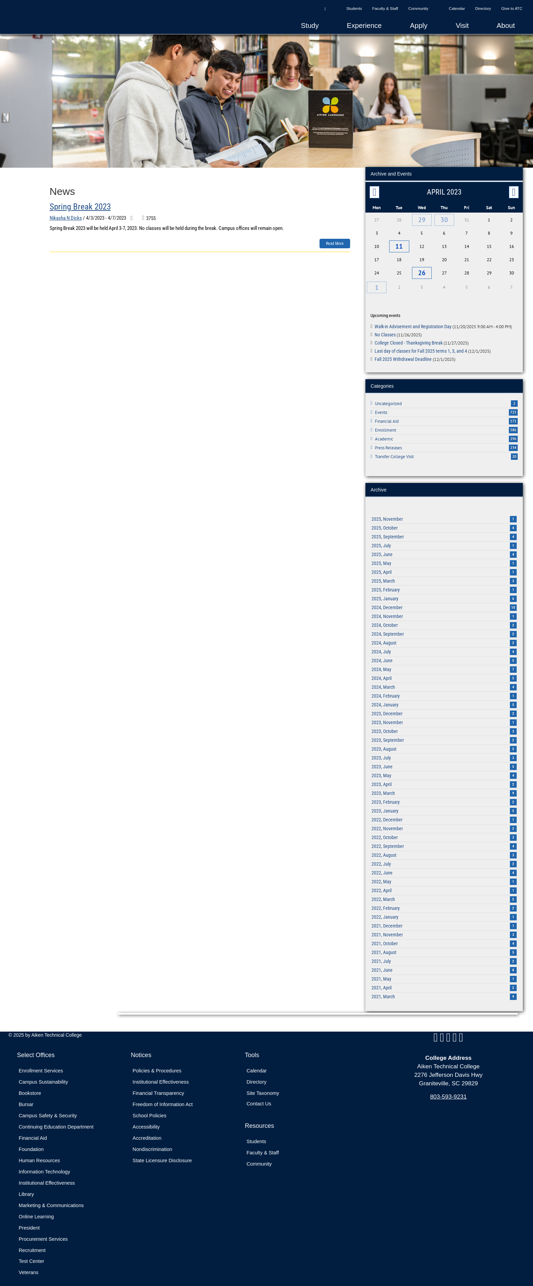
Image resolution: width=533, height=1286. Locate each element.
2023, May (444, 768)
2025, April (444, 565)
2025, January (444, 591)
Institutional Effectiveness (47, 1175)
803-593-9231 (448, 1089)
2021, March (444, 989)
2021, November (444, 927)
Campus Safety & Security (48, 1108)
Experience (364, 25)
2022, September (444, 839)
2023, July (444, 751)
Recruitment (32, 1243)
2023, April (444, 777)
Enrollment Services (41, 1063)
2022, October (444, 830)
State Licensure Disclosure (162, 1153)
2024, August (444, 636)
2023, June (444, 759)
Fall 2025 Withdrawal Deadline (415, 351)
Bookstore (30, 1086)
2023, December (444, 706)
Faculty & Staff (385, 8)
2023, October (444, 724)
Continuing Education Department (56, 1119)
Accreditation (147, 1131)
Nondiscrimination (152, 1142)
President (29, 1220)
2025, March (444, 574)
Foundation (31, 1142)
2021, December (444, 919)
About (506, 25)
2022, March (444, 892)
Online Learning (36, 1209)
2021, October (444, 936)
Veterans (28, 1265)
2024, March (444, 680)
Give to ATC (511, 8)
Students (354, 8)
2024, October (444, 618)
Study (310, 25)
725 (513, 405)
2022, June (444, 866)
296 (513, 431)
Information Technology (44, 1164)
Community (418, 8)
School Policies (149, 1108)
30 (444, 219)
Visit (462, 25)
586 (513, 422)
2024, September (444, 627)
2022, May (444, 874)
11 (399, 243)
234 (513, 440)
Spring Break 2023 (80, 207)
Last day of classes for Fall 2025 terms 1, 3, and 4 (433, 343)
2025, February (444, 583)
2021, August (444, 945)
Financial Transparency (158, 1086)
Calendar (457, 8)
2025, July (444, 538)
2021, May (444, 972)
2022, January (444, 910)
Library (26, 1186)
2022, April (444, 883)
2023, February (444, 795)
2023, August (444, 742)
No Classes (398, 327)
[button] (325, 8)
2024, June (444, 653)
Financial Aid (33, 1131)
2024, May (444, 662)
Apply (418, 25)
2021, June (444, 963)
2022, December (444, 812)
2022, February (444, 901)
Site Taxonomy (262, 1086)
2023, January (444, 804)
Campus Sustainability (43, 1075)
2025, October (444, 521)
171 (513, 414)
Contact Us (258, 1096)
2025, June (444, 547)
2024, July (444, 644)
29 (421, 219)
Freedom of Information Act (163, 1097)
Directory (483, 8)
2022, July (444, 857)
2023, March (444, 786)
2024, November (444, 609)
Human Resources (39, 1153)
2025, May (444, 556)
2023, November (444, 715)
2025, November (444, 512)
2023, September (444, 733)
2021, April (444, 981)
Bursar (26, 1097)
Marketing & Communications (51, 1198)
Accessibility (146, 1119)
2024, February (444, 689)
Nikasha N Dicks (66, 218)
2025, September (444, 530)
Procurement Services (43, 1231)
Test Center (31, 1254)
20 (514, 449)
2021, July (444, 954)
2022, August (444, 848)
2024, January (444, 698)
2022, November (444, 821)
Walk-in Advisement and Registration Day (443, 319)
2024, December (444, 600)
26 (421, 268)
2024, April (444, 671)
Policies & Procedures (157, 1063)
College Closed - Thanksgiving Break (422, 335)
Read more (335, 243)
